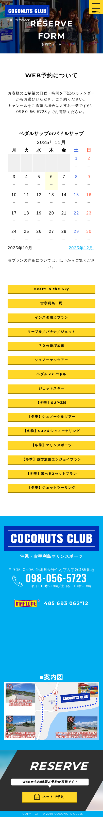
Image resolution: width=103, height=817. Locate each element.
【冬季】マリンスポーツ (51, 445)
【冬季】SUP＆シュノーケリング (51, 431)
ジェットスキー (51, 388)
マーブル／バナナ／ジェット (51, 332)
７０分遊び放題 (51, 346)
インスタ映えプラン (51, 317)
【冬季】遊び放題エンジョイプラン (51, 459)
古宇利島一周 (51, 303)
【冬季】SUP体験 (51, 403)
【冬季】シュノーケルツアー (51, 417)
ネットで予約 (49, 797)
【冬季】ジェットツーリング (51, 488)
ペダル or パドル (51, 374)
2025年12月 (81, 248)
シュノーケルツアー (51, 360)
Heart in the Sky (51, 289)
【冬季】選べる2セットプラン (51, 474)
